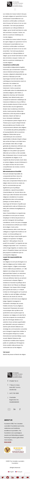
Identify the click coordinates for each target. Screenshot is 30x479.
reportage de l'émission (12, 204)
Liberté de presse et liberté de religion (14, 354)
